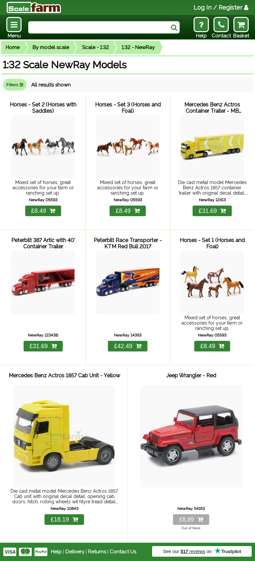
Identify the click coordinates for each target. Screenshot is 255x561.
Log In (221, 7)
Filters (14, 84)
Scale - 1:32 (95, 47)
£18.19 (64, 519)
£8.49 (43, 211)
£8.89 (191, 519)
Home (13, 47)
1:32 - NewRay (138, 47)
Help (56, 552)
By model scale (51, 47)
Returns (97, 552)
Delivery (74, 552)
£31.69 (212, 211)
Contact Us (123, 552)
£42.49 (127, 346)
